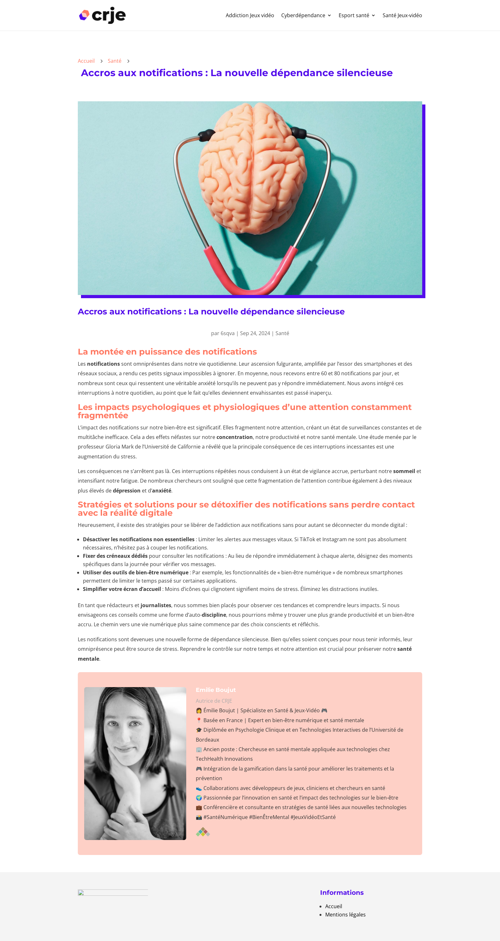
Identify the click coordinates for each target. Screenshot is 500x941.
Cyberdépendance (303, 15)
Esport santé (354, 15)
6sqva (228, 333)
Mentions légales (345, 914)
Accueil (333, 906)
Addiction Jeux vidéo (250, 15)
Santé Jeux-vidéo (402, 15)
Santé (114, 60)
